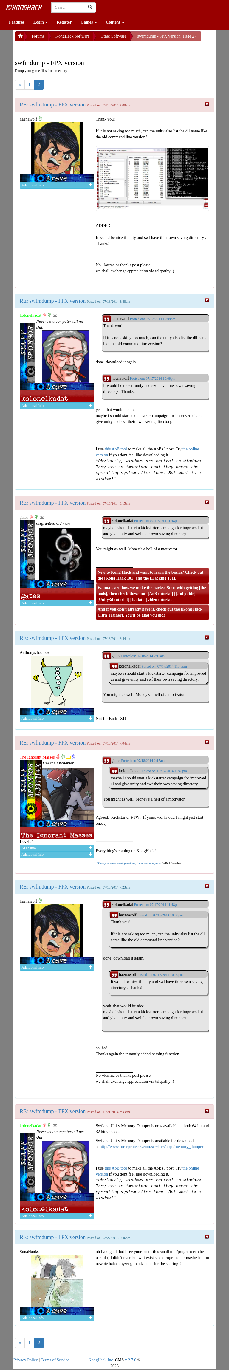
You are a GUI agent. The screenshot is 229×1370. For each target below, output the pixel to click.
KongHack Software (72, 36)
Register (64, 22)
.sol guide (185, 593)
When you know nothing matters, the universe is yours (129, 863)
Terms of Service (55, 1360)
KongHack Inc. (101, 1360)
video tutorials (160, 599)
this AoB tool (116, 449)
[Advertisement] (62, 48)
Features (16, 22)
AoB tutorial (160, 593)
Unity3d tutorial (113, 599)
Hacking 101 (162, 578)
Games (89, 22)
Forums (38, 36)
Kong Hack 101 (119, 578)
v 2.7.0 (131, 1360)
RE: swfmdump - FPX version (53, 105)
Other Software (113, 36)
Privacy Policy (25, 1360)
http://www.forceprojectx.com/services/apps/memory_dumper (151, 1147)
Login (40, 22)
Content (115, 22)
